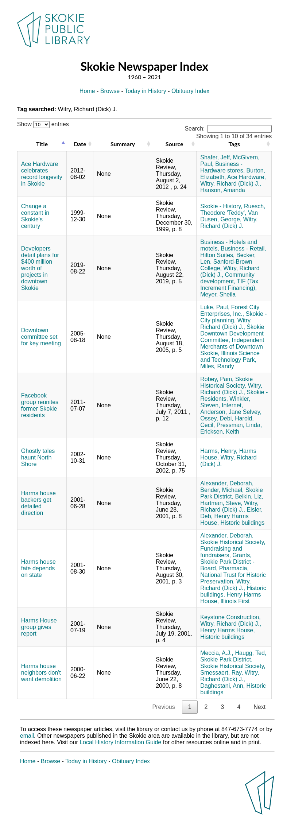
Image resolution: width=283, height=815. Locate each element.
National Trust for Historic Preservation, (233, 578)
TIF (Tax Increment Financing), (229, 284)
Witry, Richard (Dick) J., (230, 184)
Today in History (145, 91)
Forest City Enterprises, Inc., (229, 310)
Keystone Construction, (230, 617)
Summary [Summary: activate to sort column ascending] (123, 143)
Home (87, 91)
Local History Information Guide (120, 742)
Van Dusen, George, (229, 216)
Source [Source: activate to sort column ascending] (174, 143)
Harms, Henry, (218, 451)
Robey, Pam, (216, 379)
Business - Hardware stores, (222, 167)
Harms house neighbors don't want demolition (41, 672)
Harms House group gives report (39, 627)
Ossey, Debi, (216, 418)
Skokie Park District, (231, 493)
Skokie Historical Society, (226, 382)
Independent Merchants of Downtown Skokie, (232, 346)
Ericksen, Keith (219, 431)
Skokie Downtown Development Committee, (232, 333)
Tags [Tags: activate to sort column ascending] (234, 143)
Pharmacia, (234, 568)
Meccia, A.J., (216, 653)
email (27, 736)
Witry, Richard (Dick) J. (228, 222)
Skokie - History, (221, 206)
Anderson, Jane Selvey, (230, 412)
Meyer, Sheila (218, 294)
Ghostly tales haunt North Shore (38, 457)
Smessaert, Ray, (221, 673)
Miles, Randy (217, 366)
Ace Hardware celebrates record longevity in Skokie (41, 174)
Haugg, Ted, (250, 653)
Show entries (43, 124)
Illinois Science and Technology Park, (230, 356)
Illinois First (234, 601)
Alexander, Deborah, (226, 483)
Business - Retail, (243, 248)
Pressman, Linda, (239, 425)
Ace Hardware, (246, 177)
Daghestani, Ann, (222, 686)
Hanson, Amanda (222, 190)
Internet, (232, 405)
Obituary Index (190, 91)
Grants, (241, 555)
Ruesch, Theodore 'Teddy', (232, 209)
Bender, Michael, (222, 490)
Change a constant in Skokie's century (35, 216)
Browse (110, 91)
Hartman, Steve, (221, 503)
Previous (163, 707)
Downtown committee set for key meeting (41, 336)
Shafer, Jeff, (215, 157)
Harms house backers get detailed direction (38, 503)
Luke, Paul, (214, 307)
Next (259, 707)
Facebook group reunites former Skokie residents (39, 405)
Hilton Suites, (217, 255)
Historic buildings (242, 523)
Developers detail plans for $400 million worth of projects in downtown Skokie (40, 268)
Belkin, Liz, (249, 496)
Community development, (227, 278)
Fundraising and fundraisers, (221, 552)
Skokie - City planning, (233, 317)
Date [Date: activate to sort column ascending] (80, 143)
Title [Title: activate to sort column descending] (42, 143)
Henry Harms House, (227, 630)
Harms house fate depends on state (38, 568)
